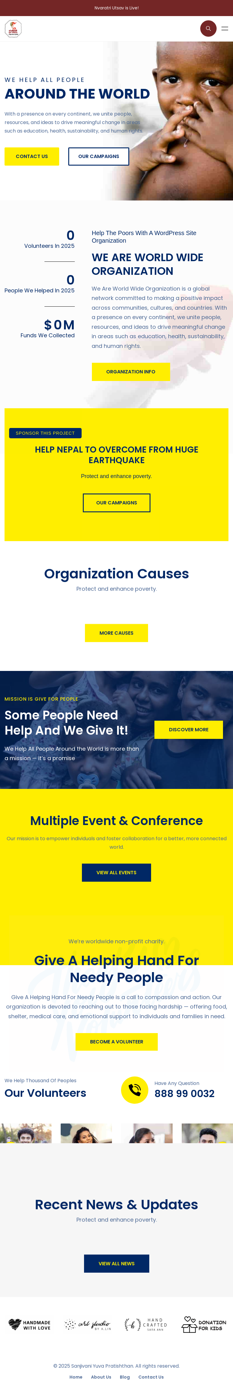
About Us (101, 1377)
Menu (225, 28)
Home (76, 1377)
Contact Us (151, 1377)
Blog (125, 1377)
